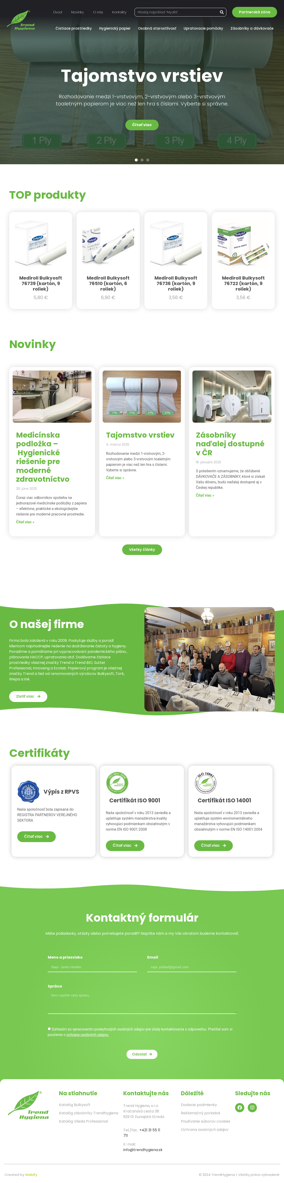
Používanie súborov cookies (205, 1121)
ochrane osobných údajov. (88, 1035)
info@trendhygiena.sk (143, 1149)
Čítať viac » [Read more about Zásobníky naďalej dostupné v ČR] (205, 495)
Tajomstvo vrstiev (140, 435)
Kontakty (119, 12)
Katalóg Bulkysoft (74, 1104)
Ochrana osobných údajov (204, 1129)
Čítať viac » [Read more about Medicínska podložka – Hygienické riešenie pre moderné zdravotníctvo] (25, 522)
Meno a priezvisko (65, 958)
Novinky (77, 12)
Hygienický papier (116, 28)
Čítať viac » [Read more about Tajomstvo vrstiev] (115, 478)
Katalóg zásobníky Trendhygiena (88, 1113)
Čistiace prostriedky (75, 28)
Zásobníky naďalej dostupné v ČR (230, 444)
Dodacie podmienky (199, 1104)
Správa (55, 987)
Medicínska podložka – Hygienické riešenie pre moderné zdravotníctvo (43, 457)
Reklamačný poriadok (200, 1113)
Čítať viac (142, 124)
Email (152, 958)
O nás (98, 12)
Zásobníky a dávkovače (253, 28)
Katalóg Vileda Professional (83, 1121)
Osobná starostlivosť (158, 28)
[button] (136, 159)
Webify (31, 1174)
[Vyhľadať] (221, 12)
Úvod (57, 12)
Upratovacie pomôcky (204, 28)
